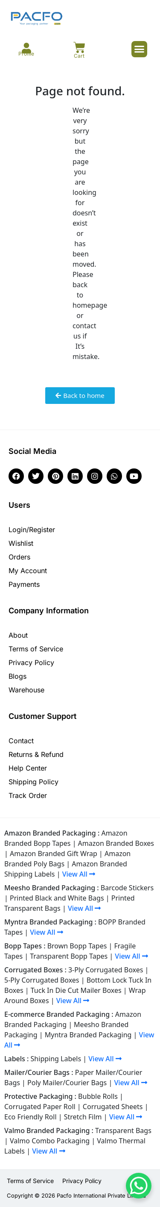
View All (78, 874)
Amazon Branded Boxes (116, 843)
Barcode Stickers (127, 887)
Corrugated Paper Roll (40, 1106)
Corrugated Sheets (113, 1106)
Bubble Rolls (98, 1096)
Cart (79, 56)
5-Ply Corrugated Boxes (41, 980)
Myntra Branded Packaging (88, 1034)
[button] (139, 49)
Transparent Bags (123, 1130)
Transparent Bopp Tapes (69, 956)
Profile (26, 53)
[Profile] (26, 48)
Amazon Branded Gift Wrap (53, 853)
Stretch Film (83, 1117)
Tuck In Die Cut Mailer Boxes (76, 990)
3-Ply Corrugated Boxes (105, 969)
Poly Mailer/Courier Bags (67, 1082)
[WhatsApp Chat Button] (138, 1185)
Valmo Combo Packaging (50, 1140)
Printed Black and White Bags (57, 898)
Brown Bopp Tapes (77, 946)
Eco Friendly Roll (30, 1117)
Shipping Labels (56, 1058)
